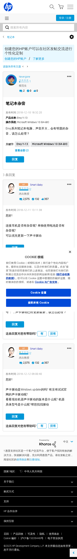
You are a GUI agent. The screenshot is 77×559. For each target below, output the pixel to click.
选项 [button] (71, 37)
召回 (6, 533)
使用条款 (22, 459)
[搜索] (38, 27)
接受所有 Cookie (38, 302)
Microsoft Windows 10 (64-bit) (49, 144)
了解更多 (38, 58)
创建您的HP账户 (15, 58)
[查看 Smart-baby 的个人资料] (36, 185)
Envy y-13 (22, 144)
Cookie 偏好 (10, 538)
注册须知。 (35, 459)
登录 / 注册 (65, 18)
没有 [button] (53, 334)
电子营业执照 (55, 538)
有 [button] (41, 334)
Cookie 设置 (38, 292)
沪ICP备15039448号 (32, 538)
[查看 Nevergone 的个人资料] (24, 76)
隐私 (42, 533)
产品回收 (18, 533)
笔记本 (11, 37)
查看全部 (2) (22, 150)
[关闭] (70, 252)
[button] (69, 76)
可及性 (31, 533)
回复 (15, 159)
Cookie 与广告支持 (46, 282)
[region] (38, 280)
